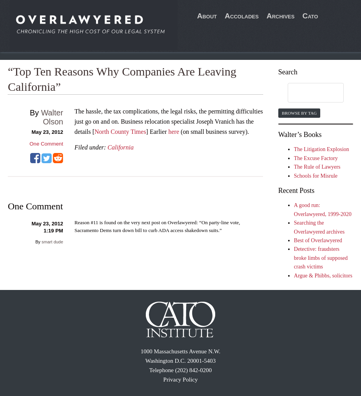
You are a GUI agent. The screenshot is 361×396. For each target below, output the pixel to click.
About (207, 16)
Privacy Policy (180, 379)
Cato (310, 16)
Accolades (242, 16)
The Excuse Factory (316, 158)
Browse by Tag (299, 113)
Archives (281, 16)
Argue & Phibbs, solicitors (323, 276)
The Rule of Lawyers (317, 167)
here (173, 131)
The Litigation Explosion (321, 149)
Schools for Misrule (315, 176)
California (120, 147)
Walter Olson (52, 117)
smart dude (52, 241)
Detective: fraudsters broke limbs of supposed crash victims (321, 258)
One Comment (46, 144)
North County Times (120, 131)
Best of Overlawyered (318, 240)
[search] (308, 93)
